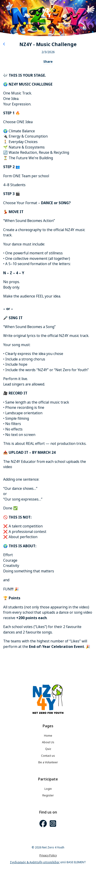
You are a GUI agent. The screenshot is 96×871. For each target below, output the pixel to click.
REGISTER (43, 23)
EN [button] (70, 23)
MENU (59, 23)
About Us (48, 742)
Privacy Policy (48, 855)
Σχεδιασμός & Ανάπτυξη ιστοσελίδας (35, 862)
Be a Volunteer (48, 762)
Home (48, 736)
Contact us (48, 756)
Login (48, 789)
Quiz (48, 749)
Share (48, 61)
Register (48, 795)
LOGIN (28, 23)
